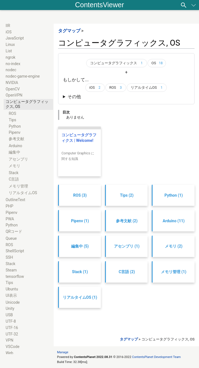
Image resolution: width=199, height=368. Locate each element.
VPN (9, 340)
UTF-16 (12, 327)
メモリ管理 (18, 186)
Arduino (15, 146)
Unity (10, 308)
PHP (9, 206)
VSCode (12, 346)
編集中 (14, 152)
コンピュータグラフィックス (117, 63)
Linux (10, 44)
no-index (13, 63)
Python (15, 126)
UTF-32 (12, 334)
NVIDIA (12, 82)
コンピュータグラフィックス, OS (27, 104)
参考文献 (16, 139)
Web (9, 353)
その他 (74, 96)
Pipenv (14, 132)
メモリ (14, 166)
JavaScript (15, 38)
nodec (11, 70)
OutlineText (15, 199)
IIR (8, 25)
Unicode (13, 302)
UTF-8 (11, 321)
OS (157, 63)
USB (9, 315)
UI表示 (11, 295)
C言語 (14, 179)
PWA (10, 219)
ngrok (10, 57)
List (9, 51)
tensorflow (15, 276)
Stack (13, 173)
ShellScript (15, 251)
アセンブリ (18, 159)
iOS (8, 32)
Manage (62, 352)
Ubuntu (12, 289)
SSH (9, 257)
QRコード (14, 231)
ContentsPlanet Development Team (156, 357)
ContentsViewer (99, 5)
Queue (11, 238)
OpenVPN (14, 95)
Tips (12, 120)
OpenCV (13, 89)
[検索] (183, 5)
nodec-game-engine (23, 76)
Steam (11, 270)
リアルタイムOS (23, 193)
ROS (12, 113)
